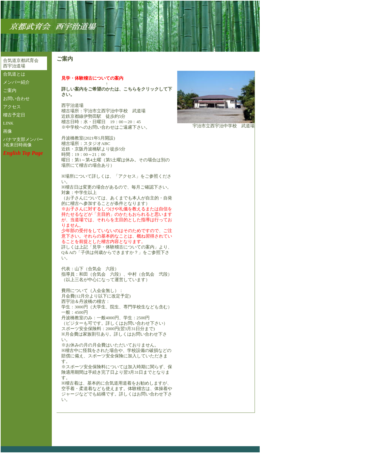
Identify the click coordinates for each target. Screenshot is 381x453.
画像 (7, 131)
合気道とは (14, 74)
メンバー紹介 (16, 82)
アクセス (12, 106)
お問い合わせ (16, 98)
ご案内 (9, 90)
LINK (8, 123)
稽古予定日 (14, 115)
